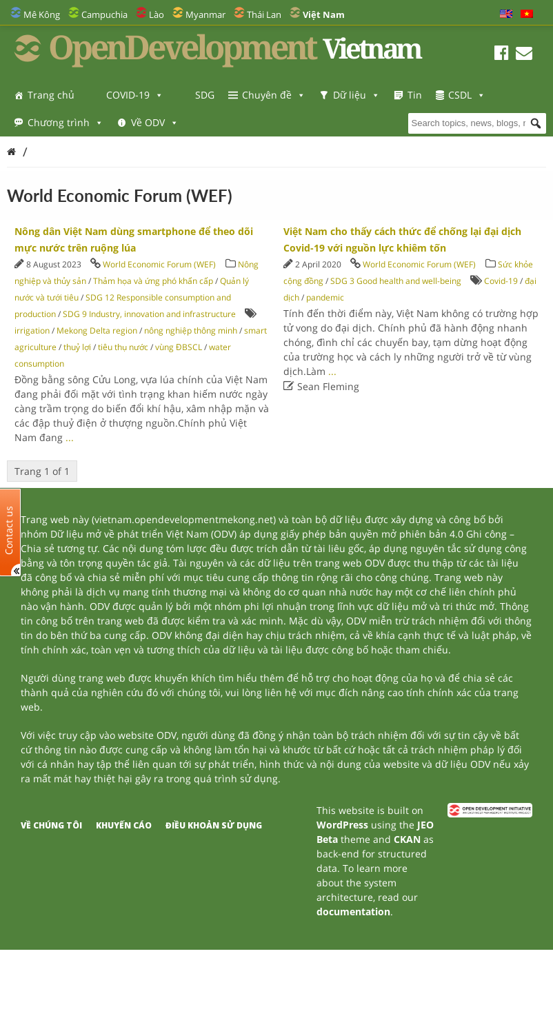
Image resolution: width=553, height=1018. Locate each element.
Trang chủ (51, 94)
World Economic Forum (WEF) (159, 264)
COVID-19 (134, 94)
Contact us (9, 529)
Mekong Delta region (97, 330)
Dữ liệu (356, 94)
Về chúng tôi (51, 825)
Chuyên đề (273, 94)
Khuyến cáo (124, 825)
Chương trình (65, 122)
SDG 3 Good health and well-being (395, 281)
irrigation (32, 330)
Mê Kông (41, 14)
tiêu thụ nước (123, 347)
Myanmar (205, 14)
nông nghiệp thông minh (190, 330)
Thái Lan (264, 14)
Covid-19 (501, 281)
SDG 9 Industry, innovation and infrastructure (149, 314)
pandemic (325, 297)
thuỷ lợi (77, 347)
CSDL (466, 94)
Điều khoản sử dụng (213, 825)
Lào (156, 14)
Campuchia (104, 14)
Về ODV (155, 122)
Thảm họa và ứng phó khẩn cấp (153, 281)
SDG (204, 94)
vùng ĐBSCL (178, 347)
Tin (415, 94)
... (70, 437)
